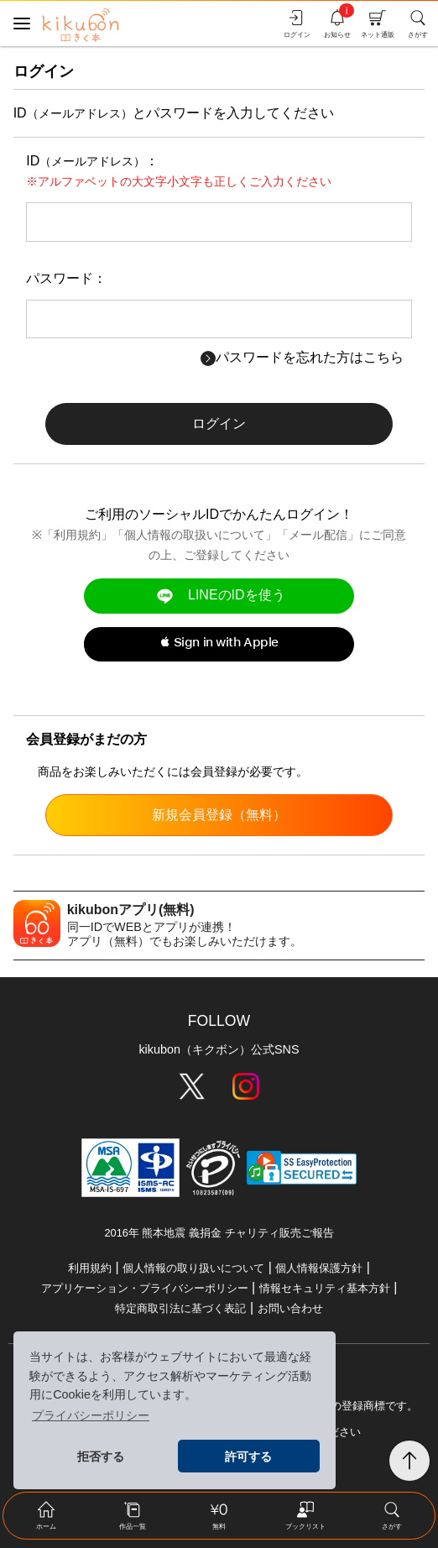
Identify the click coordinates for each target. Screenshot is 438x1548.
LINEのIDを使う (218, 595)
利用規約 (77, 534)
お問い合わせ (290, 1308)
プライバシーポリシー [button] (90, 1415)
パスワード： (66, 278)
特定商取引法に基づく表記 (180, 1308)
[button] (219, 644)
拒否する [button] (100, 1456)
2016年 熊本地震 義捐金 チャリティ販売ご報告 (218, 1232)
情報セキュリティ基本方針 (324, 1288)
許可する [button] (248, 1456)
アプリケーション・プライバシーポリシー (144, 1288)
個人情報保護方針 (318, 1268)
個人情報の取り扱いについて (193, 1268)
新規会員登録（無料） (219, 815)
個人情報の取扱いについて (194, 534)
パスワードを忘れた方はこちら (302, 357)
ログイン (219, 423)
